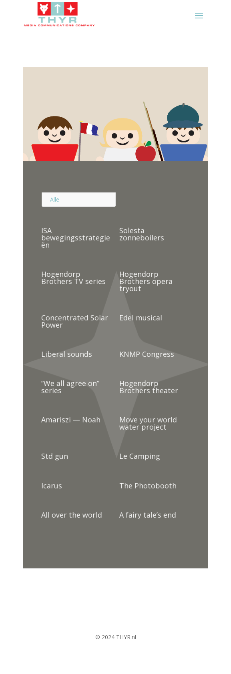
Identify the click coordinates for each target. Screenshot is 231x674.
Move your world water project (147, 423)
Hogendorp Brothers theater (147, 386)
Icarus (50, 485)
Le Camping (138, 456)
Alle (54, 199)
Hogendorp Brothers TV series (72, 277)
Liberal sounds (65, 354)
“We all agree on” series (69, 386)
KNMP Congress (145, 354)
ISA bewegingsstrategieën (74, 238)
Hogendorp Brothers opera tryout (144, 281)
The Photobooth (146, 485)
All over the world (70, 515)
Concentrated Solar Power (73, 321)
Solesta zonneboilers (140, 234)
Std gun (53, 456)
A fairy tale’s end (146, 515)
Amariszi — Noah (70, 419)
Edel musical (139, 317)
